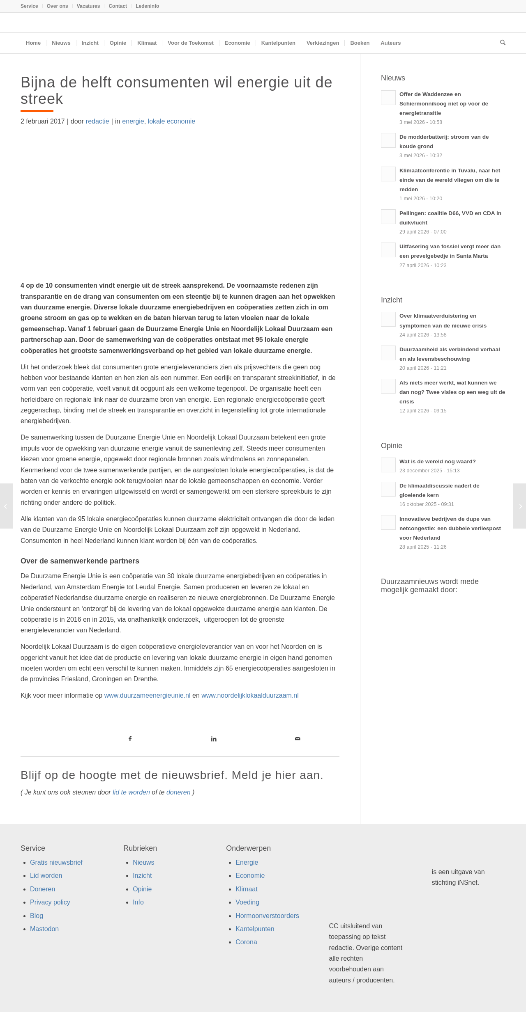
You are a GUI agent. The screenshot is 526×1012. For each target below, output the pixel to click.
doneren (178, 792)
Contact (117, 6)
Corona (246, 942)
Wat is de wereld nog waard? (437, 461)
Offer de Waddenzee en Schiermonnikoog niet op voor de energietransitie (443, 103)
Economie (250, 875)
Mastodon (44, 928)
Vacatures (88, 6)
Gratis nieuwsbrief (56, 862)
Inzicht (142, 875)
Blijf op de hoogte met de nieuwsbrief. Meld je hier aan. (172, 775)
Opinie (142, 889)
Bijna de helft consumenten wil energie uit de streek (176, 90)
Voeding (247, 902)
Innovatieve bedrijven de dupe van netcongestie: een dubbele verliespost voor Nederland (450, 528)
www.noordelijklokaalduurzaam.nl (250, 695)
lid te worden (131, 792)
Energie (246, 862)
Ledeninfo (147, 6)
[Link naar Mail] (297, 738)
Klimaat (246, 889)
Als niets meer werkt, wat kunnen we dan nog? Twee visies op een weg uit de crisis (452, 392)
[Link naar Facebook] (130, 738)
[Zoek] (500, 43)
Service (29, 6)
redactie (97, 121)
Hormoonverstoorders (267, 915)
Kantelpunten (254, 928)
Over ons (57, 6)
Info (138, 902)
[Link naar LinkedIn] (214, 738)
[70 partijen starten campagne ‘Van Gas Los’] (519, 506)
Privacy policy (50, 902)
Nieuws (143, 862)
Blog (36, 915)
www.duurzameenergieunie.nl (147, 695)
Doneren (42, 889)
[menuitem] (32, 6)
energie (133, 121)
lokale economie (172, 121)
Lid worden (46, 875)
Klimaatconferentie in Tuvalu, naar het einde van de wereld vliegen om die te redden (449, 179)
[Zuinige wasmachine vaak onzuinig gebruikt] (6, 506)
